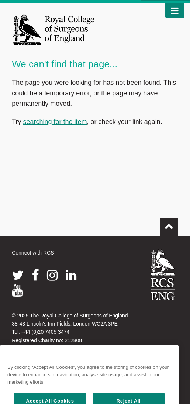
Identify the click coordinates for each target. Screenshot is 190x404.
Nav (172, 11)
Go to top (169, 224)
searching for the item (55, 121)
